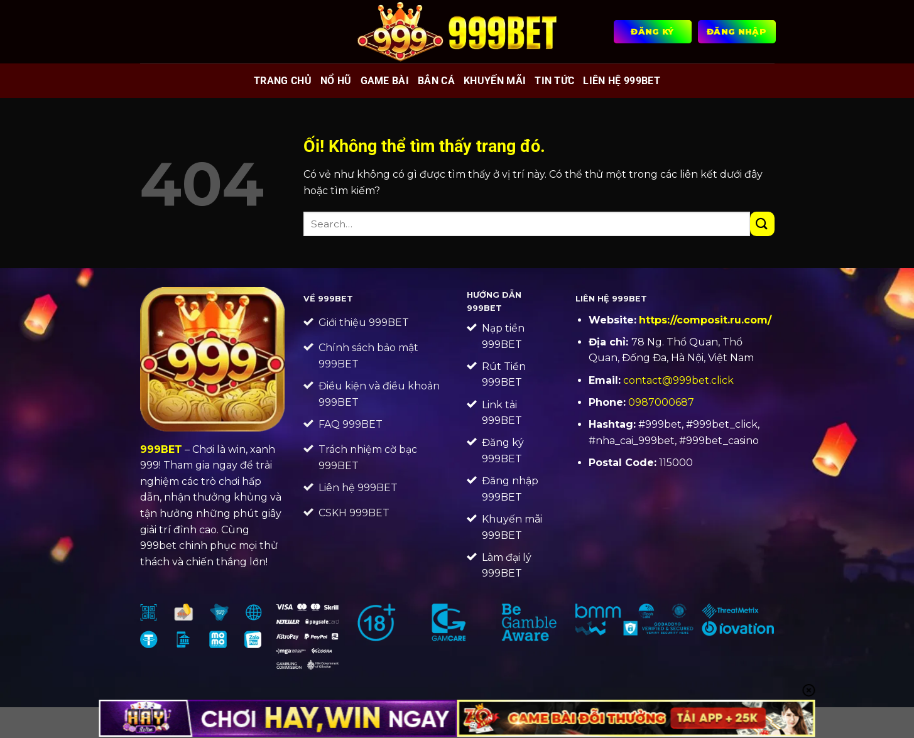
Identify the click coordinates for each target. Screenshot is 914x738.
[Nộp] (762, 224)
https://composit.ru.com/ (705, 320)
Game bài (385, 81)
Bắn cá (436, 81)
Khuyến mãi (495, 81)
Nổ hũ (336, 81)
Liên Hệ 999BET (621, 81)
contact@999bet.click (678, 380)
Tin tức (554, 81)
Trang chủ (283, 81)
